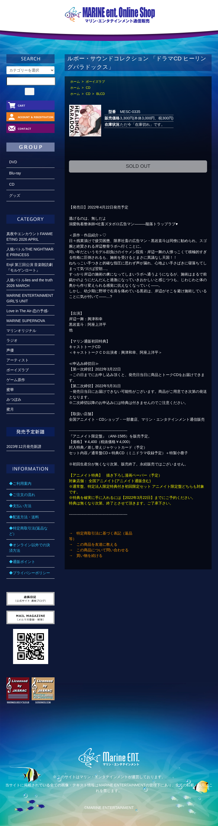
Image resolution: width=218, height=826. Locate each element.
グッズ (14, 195)
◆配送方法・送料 (24, 517)
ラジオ (12, 340)
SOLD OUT (138, 166)
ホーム (75, 82)
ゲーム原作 (15, 380)
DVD (13, 162)
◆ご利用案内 (20, 483)
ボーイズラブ (95, 82)
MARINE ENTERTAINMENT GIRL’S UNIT (29, 298)
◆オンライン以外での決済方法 (29, 548)
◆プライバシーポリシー (29, 573)
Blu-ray (15, 173)
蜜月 (10, 409)
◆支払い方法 (20, 506)
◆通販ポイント (22, 562)
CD (88, 88)
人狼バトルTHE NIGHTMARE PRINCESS (30, 252)
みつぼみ (13, 399)
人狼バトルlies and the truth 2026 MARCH (29, 283)
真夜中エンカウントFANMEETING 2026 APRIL (29, 236)
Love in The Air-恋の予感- (27, 311)
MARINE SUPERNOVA (25, 321)
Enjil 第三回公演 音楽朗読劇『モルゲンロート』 (29, 267)
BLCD (100, 94)
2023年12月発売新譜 (23, 446)
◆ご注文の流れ (22, 495)
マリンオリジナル (21, 330)
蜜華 (10, 389)
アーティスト (17, 360)
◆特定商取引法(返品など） (28, 531)
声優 (10, 350)
